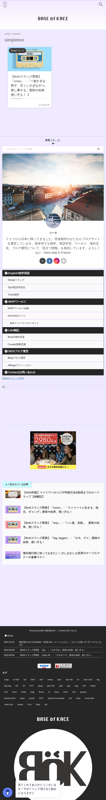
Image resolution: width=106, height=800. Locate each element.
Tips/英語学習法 (16, 288)
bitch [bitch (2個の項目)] (33, 630)
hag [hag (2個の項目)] (76, 637)
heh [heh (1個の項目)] (84, 637)
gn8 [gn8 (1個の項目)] (61, 637)
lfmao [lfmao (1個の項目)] (41, 643)
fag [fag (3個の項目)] (98, 630)
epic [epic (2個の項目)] (59, 630)
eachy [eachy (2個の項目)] (50, 630)
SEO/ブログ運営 (18, 355)
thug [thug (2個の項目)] (38, 655)
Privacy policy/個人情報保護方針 (42, 582)
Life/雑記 (13, 333)
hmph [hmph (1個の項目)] (93, 637)
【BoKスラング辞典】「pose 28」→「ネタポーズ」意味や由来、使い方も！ (56, 606)
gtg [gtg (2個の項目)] (68, 637)
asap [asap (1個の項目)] (6, 630)
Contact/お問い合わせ (21, 377)
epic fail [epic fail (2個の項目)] (69, 630)
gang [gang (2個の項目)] (40, 637)
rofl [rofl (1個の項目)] (70, 649)
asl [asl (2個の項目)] (25, 630)
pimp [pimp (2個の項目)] (22, 649)
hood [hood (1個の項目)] (14, 643)
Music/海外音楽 (16, 340)
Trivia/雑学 (13, 296)
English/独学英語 (19, 273)
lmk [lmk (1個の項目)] (73, 643)
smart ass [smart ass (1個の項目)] (8, 655)
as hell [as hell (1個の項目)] (16, 630)
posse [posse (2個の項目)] (32, 649)
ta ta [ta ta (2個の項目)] (29, 655)
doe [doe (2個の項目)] (41, 630)
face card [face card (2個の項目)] (88, 630)
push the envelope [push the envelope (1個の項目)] (56, 649)
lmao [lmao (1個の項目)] (56, 643)
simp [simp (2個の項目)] (78, 649)
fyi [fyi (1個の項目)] (24, 637)
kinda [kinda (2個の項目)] (23, 643)
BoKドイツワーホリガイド (24, 325)
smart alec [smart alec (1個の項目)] (89, 649)
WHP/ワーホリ (17, 303)
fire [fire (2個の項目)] (17, 637)
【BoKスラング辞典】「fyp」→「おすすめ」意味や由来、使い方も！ (52, 601)
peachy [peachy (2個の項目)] (83, 643)
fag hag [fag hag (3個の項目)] (7, 637)
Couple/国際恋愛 (17, 348)
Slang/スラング (16, 280)
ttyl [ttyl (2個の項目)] (46, 655)
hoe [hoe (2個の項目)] (6, 643)
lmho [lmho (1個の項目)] (65, 643)
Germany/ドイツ (17, 318)
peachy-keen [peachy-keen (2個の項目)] (10, 649)
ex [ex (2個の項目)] (78, 630)
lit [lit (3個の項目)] (49, 643)
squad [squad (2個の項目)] (20, 655)
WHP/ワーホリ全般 (18, 310)
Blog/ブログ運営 (17, 362)
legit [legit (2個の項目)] (32, 643)
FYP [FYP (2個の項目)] (31, 637)
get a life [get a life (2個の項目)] (51, 637)
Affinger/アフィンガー (20, 370)
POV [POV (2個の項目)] (41, 649)
